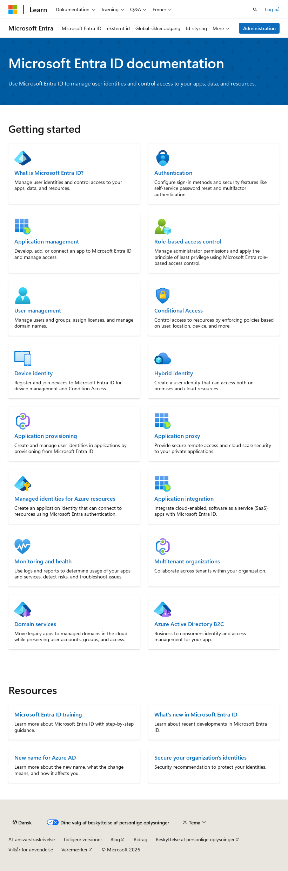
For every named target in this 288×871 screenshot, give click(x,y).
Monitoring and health (43, 561)
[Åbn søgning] (255, 9)
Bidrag (140, 839)
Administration (259, 28)
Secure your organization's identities (200, 757)
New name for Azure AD (45, 757)
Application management (46, 241)
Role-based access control (187, 241)
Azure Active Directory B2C (189, 623)
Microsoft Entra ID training (48, 714)
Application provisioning (45, 435)
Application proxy (177, 435)
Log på (272, 9)
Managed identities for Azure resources (64, 498)
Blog (115, 839)
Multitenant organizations (187, 561)
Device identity (33, 373)
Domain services (35, 623)
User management (37, 310)
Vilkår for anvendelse (30, 849)
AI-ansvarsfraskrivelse (31, 839)
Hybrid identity (173, 373)
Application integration (184, 498)
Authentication (173, 172)
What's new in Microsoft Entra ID (195, 714)
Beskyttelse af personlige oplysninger (195, 839)
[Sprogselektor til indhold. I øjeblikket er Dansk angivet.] (22, 822)
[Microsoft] (13, 9)
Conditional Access (178, 310)
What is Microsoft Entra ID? (48, 172)
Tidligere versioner (82, 839)
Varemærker (74, 849)
